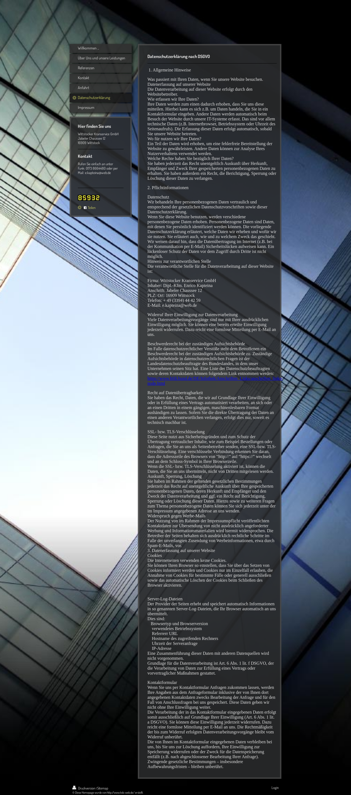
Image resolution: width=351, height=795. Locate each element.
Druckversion (84, 788)
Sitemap (102, 788)
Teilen (89, 207)
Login (275, 787)
